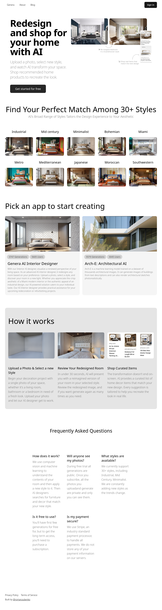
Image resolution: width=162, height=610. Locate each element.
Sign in (150, 4)
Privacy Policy (11, 595)
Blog (33, 4)
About (22, 4)
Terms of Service (29, 595)
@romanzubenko (21, 599)
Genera (10, 4)
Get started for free (28, 89)
